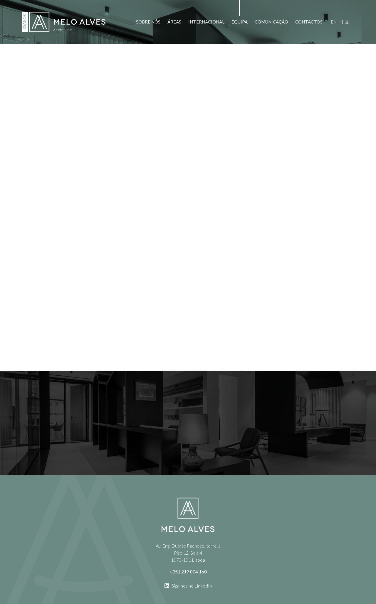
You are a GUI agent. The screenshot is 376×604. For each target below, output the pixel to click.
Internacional (206, 21)
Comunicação (271, 21)
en (334, 21)
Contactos (309, 21)
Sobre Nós (148, 21)
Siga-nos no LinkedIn (188, 585)
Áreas (174, 21)
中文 (344, 21)
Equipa (239, 21)
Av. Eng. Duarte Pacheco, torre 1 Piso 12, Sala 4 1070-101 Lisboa (188, 553)
